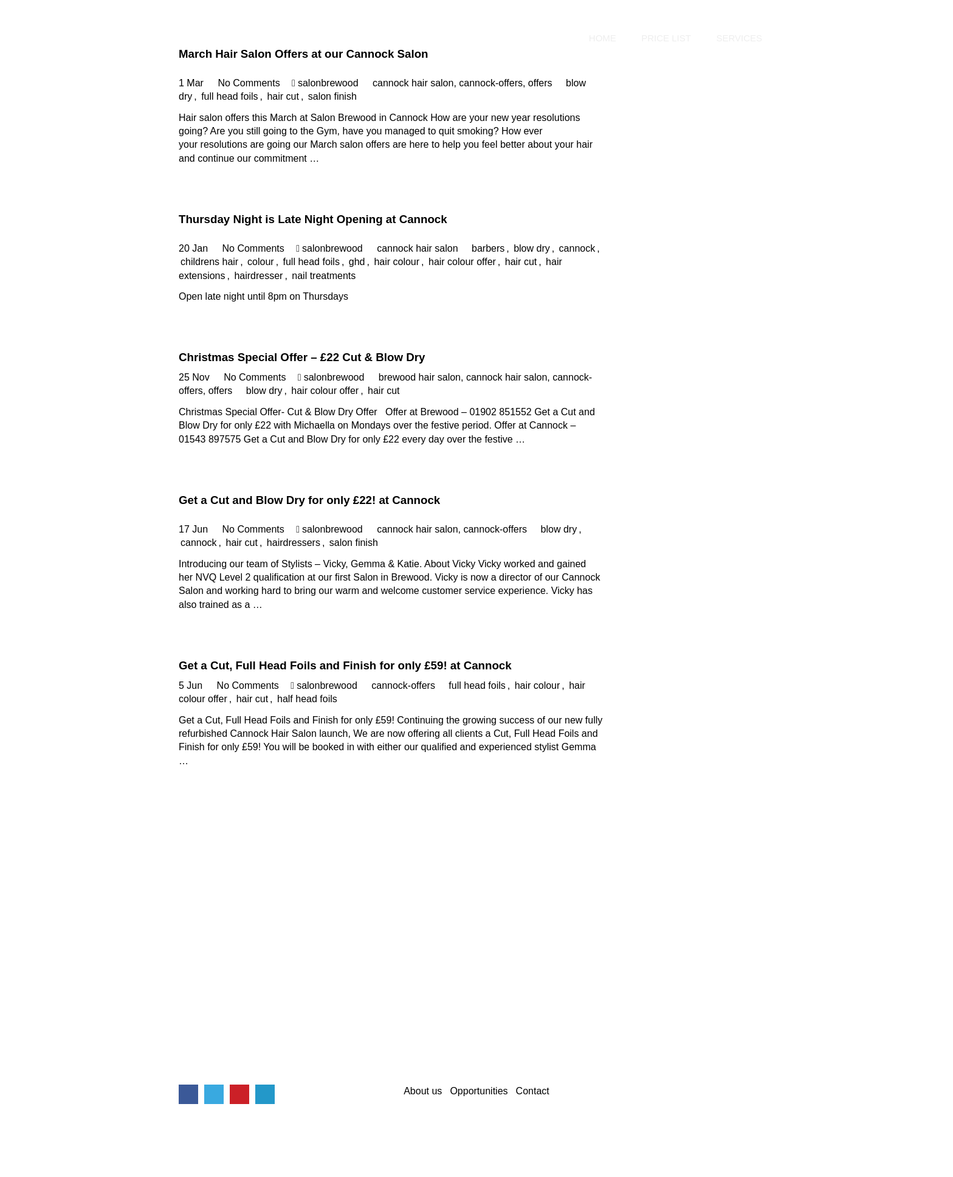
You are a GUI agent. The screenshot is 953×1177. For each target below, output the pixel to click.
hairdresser (258, 276)
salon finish (332, 96)
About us (423, 1091)
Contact (532, 1091)
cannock (577, 248)
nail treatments (324, 276)
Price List (666, 38)
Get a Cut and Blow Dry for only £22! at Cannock (309, 500)
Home (602, 38)
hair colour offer (462, 262)
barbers (488, 248)
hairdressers (293, 542)
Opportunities (478, 1091)
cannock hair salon (413, 83)
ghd (357, 262)
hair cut (282, 96)
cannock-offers (491, 83)
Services (739, 38)
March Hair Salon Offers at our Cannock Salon (303, 53)
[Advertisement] (476, 965)
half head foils (307, 699)
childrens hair (209, 262)
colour (260, 262)
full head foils (229, 96)
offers (540, 83)
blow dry (532, 248)
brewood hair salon (420, 377)
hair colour (396, 262)
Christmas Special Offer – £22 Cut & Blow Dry (302, 357)
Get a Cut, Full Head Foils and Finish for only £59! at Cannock (345, 665)
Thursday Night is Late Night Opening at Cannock (313, 219)
